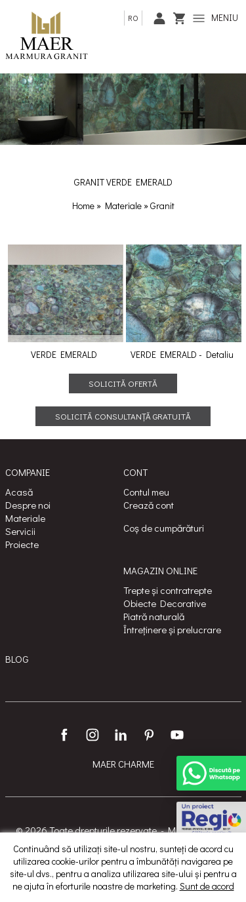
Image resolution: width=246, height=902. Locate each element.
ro (133, 17)
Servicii (20, 531)
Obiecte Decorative (164, 603)
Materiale (124, 205)
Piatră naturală (153, 616)
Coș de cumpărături (163, 527)
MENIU (215, 17)
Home (83, 205)
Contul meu (146, 491)
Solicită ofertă (123, 383)
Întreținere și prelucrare (172, 629)
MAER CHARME (123, 763)
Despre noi (28, 504)
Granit (162, 205)
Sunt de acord (207, 886)
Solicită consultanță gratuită (123, 416)
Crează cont (148, 504)
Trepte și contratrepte (167, 590)
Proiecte (22, 544)
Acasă (19, 491)
